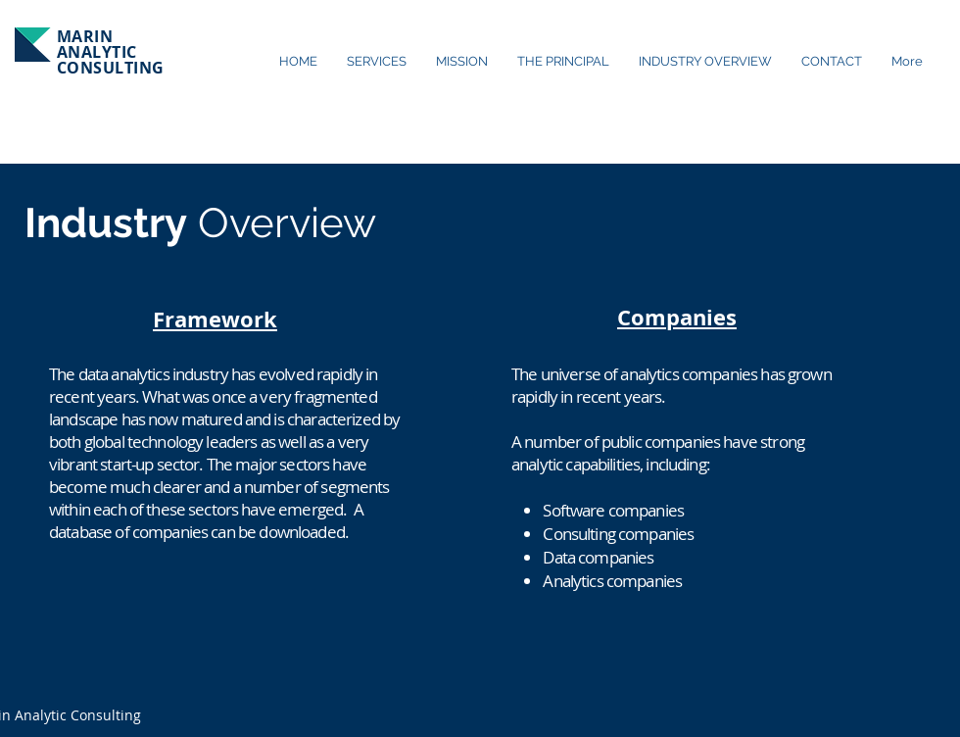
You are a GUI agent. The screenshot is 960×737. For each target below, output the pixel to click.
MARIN (85, 36)
